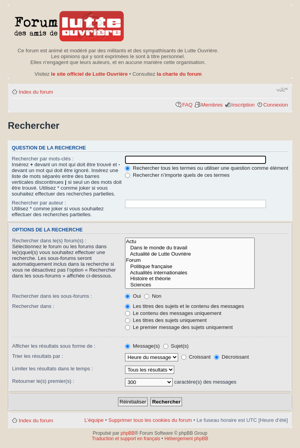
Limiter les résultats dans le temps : (52, 369)
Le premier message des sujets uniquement (179, 327)
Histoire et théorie (190, 279)
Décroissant (231, 357)
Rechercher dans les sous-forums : (52, 296)
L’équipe (94, 420)
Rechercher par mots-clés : (42, 159)
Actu (190, 241)
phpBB (128, 433)
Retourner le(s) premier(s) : (43, 381)
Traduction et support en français (126, 438)
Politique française (190, 266)
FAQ (187, 105)
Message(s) (143, 346)
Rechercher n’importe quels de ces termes (177, 175)
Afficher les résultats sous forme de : (53, 346)
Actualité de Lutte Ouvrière (190, 254)
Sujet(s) (176, 346)
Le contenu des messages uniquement (173, 313)
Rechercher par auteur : (39, 203)
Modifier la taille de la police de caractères (282, 89)
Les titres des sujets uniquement (166, 320)
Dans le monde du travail (190, 248)
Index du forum (36, 92)
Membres (212, 105)
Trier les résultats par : (37, 356)
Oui (133, 296)
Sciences (190, 285)
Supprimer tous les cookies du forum (150, 420)
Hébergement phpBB (186, 438)
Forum (190, 260)
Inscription (243, 105)
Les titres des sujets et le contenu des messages (184, 306)
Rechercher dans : (33, 306)
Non (152, 296)
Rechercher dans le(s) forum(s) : (49, 241)
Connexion (275, 105)
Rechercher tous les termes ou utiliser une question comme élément (206, 168)
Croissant (196, 357)
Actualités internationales (190, 273)
